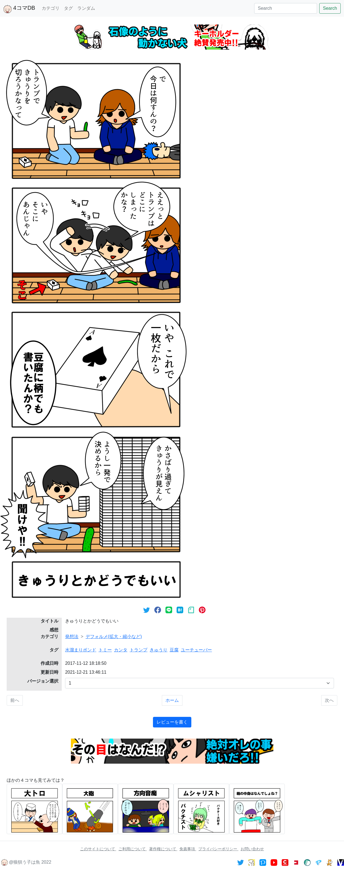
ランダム (86, 8)
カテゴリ (51, 8)
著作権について (163, 849)
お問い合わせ (252, 849)
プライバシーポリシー (218, 849)
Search (330, 8)
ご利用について (132, 849)
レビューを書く (172, 722)
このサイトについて (98, 849)
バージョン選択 (42, 681)
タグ (68, 8)
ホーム (172, 700)
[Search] (285, 8)
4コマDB (19, 9)
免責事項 (187, 849)
